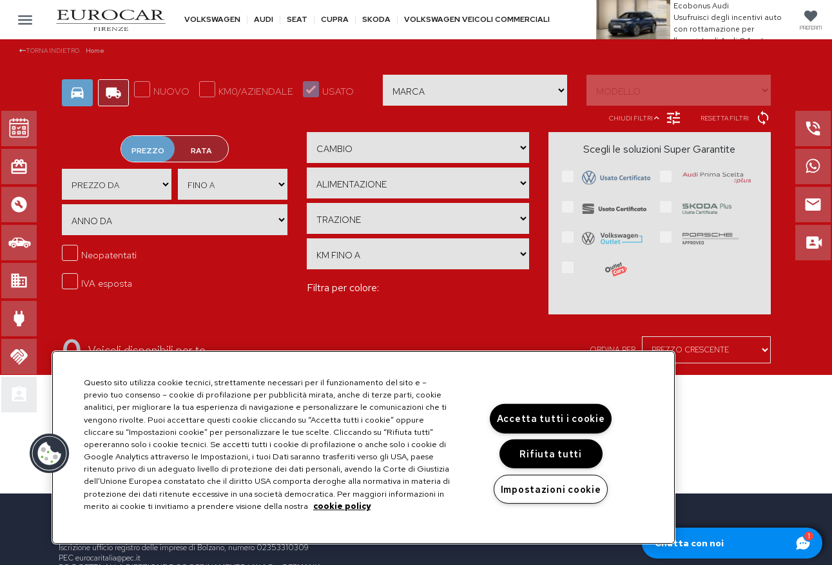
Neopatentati (99, 253)
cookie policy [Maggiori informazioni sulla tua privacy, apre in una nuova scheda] (342, 506)
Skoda (376, 19)
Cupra (335, 19)
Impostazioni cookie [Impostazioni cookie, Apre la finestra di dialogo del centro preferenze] (551, 489)
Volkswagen (212, 19)
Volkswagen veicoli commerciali (477, 19)
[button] (49, 453)
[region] (363, 447)
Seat (297, 19)
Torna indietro (49, 50)
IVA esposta (97, 281)
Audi (263, 19)
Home (95, 50)
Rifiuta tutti (550, 454)
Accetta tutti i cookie (551, 418)
